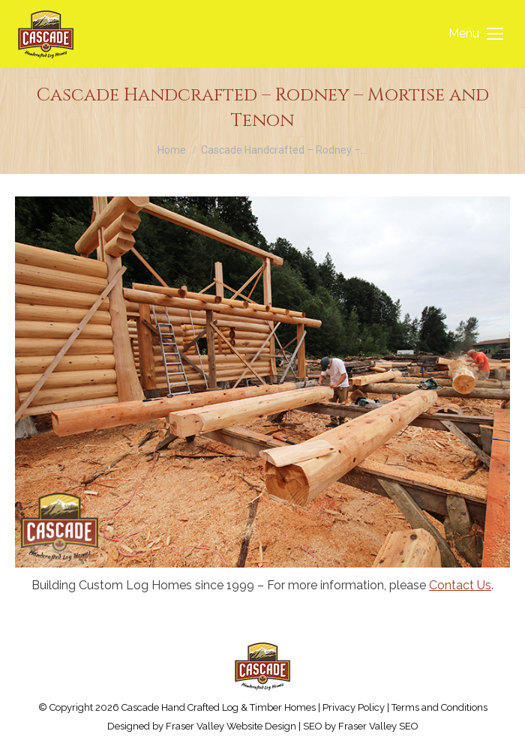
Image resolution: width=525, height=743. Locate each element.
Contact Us (460, 585)
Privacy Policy (353, 707)
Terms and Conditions (440, 707)
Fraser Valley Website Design (231, 726)
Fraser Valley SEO (378, 726)
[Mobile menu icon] (476, 33)
